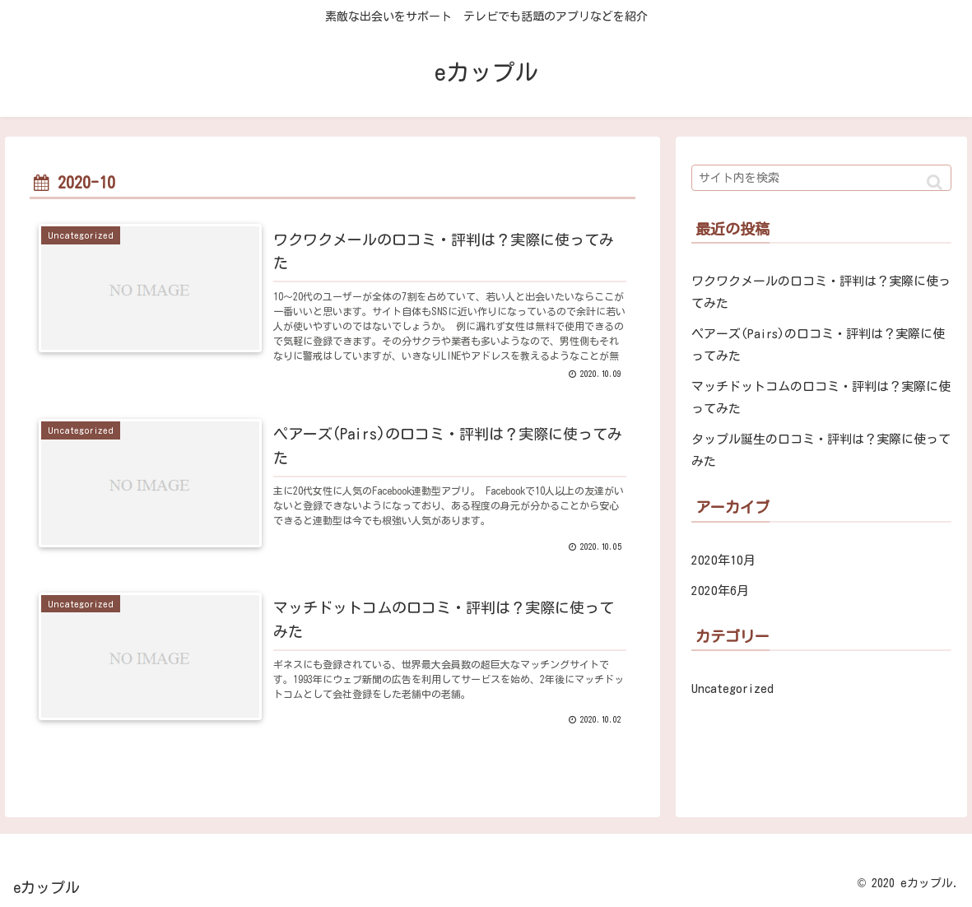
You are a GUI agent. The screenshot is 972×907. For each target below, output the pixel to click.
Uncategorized (732, 688)
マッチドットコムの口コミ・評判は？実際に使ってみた (821, 397)
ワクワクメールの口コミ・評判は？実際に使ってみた (821, 292)
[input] (821, 178)
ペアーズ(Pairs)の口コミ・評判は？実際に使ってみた (818, 345)
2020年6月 (720, 590)
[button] (934, 182)
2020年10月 (723, 560)
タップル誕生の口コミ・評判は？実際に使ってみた (821, 450)
